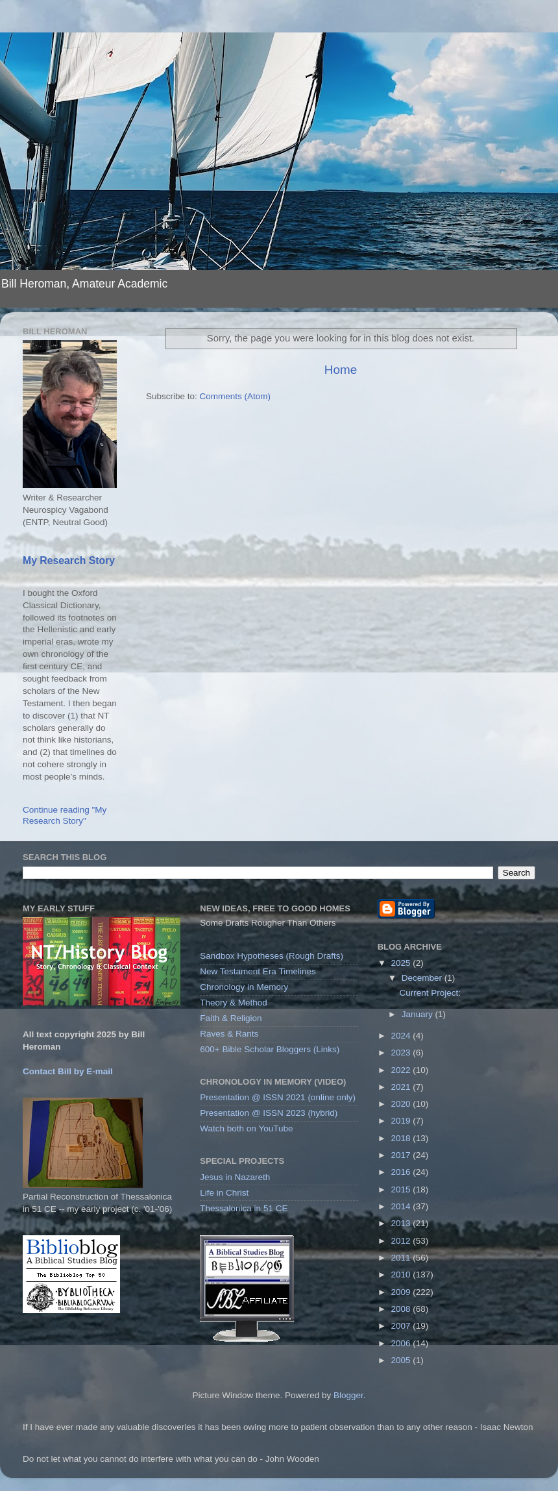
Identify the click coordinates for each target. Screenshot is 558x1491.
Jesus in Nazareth (235, 1177)
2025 (402, 963)
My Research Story (69, 560)
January (418, 1014)
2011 (402, 1258)
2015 (402, 1189)
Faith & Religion (230, 1018)
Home (340, 369)
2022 (402, 1070)
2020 (402, 1104)
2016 (402, 1172)
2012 (402, 1241)
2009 (402, 1292)
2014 (402, 1206)
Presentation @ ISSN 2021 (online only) (278, 1097)
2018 (402, 1138)
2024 (402, 1036)
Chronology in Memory (244, 987)
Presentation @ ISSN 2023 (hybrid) (268, 1113)
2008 (402, 1309)
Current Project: (430, 993)
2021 (402, 1087)
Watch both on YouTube (246, 1128)
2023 (402, 1052)
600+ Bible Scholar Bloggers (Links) (269, 1049)
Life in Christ (224, 1193)
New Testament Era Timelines (257, 971)
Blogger (348, 1395)
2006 (402, 1343)
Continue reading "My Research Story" (64, 815)
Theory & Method (233, 1002)
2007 (402, 1326)
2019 (402, 1121)
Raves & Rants (229, 1034)
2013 (402, 1223)
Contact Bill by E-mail (68, 1071)
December (423, 978)
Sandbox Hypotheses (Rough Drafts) (271, 956)
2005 (402, 1360)
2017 (402, 1155)
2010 (402, 1274)
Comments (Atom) (235, 396)
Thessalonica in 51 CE (243, 1208)
